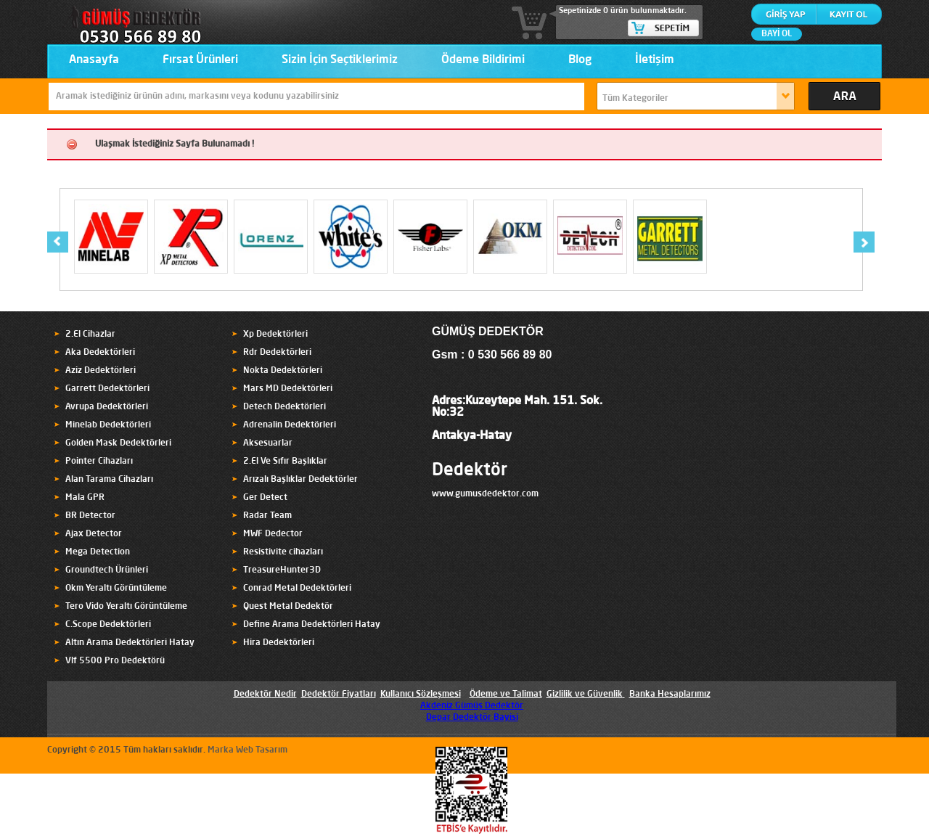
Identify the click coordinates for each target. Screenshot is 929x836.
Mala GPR (85, 497)
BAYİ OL (776, 34)
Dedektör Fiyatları (338, 694)
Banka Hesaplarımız (670, 694)
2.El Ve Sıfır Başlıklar (285, 461)
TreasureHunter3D (282, 570)
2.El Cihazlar (90, 334)
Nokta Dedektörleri (282, 370)
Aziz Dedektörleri (100, 370)
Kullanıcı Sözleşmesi (420, 694)
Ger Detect (265, 497)
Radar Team (267, 516)
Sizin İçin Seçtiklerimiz (340, 60)
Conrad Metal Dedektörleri (297, 588)
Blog (580, 60)
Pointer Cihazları (99, 461)
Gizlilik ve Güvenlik (585, 694)
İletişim (654, 60)
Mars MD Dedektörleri (287, 389)
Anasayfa (94, 60)
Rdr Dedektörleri (277, 352)
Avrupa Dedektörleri (106, 407)
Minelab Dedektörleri (108, 425)
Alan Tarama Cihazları (109, 479)
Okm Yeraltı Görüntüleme (116, 588)
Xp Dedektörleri (275, 334)
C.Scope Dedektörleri (108, 624)
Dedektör (469, 471)
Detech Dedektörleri (284, 407)
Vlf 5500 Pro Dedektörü (115, 661)
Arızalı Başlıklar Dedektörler (300, 479)
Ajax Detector (93, 534)
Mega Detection (97, 552)
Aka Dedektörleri (100, 352)
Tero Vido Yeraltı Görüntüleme (126, 606)
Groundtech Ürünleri (106, 570)
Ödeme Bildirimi (483, 60)
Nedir (284, 694)
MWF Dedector (273, 534)
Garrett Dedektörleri (107, 389)
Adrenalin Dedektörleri (289, 425)
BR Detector (90, 516)
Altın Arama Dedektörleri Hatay (130, 643)
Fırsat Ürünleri (200, 60)
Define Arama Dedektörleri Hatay (311, 624)
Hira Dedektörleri (278, 643)
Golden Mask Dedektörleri (118, 443)
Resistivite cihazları (283, 552)
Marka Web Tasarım (247, 750)
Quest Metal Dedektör (288, 606)
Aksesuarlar (267, 443)
